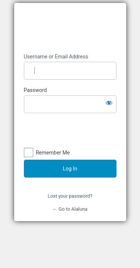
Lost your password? (70, 196)
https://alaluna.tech (70, 28)
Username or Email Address (56, 57)
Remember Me (53, 153)
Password (35, 90)
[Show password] (109, 102)
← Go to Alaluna (70, 209)
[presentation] (75, 132)
